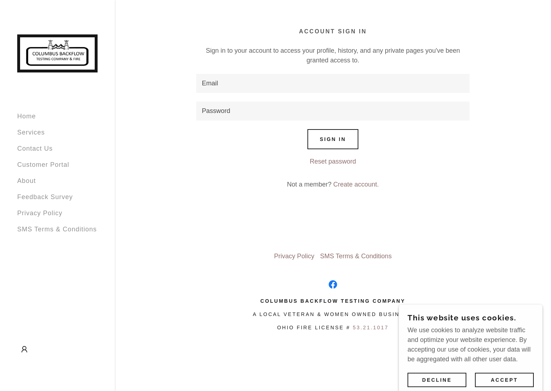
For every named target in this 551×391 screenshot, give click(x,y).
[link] (57, 53)
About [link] (26, 180)
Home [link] (26, 116)
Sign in (333, 139)
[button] (24, 349)
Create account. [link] (356, 184)
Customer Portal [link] (43, 164)
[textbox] (333, 83)
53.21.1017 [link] (370, 327)
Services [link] (31, 132)
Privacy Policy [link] (39, 213)
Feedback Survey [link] (45, 197)
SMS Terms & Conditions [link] (57, 229)
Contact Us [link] (35, 148)
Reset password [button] (333, 161)
